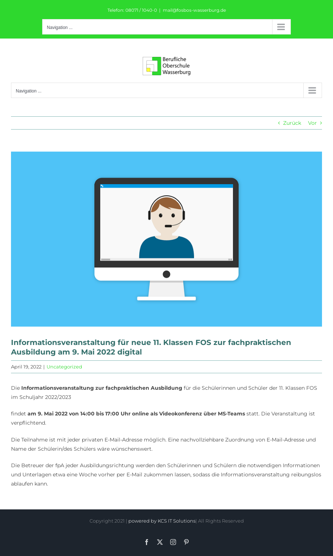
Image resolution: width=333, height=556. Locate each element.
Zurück (292, 123)
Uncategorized (64, 367)
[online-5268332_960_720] (166, 239)
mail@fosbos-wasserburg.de (194, 10)
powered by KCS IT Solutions (161, 521)
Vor (312, 123)
